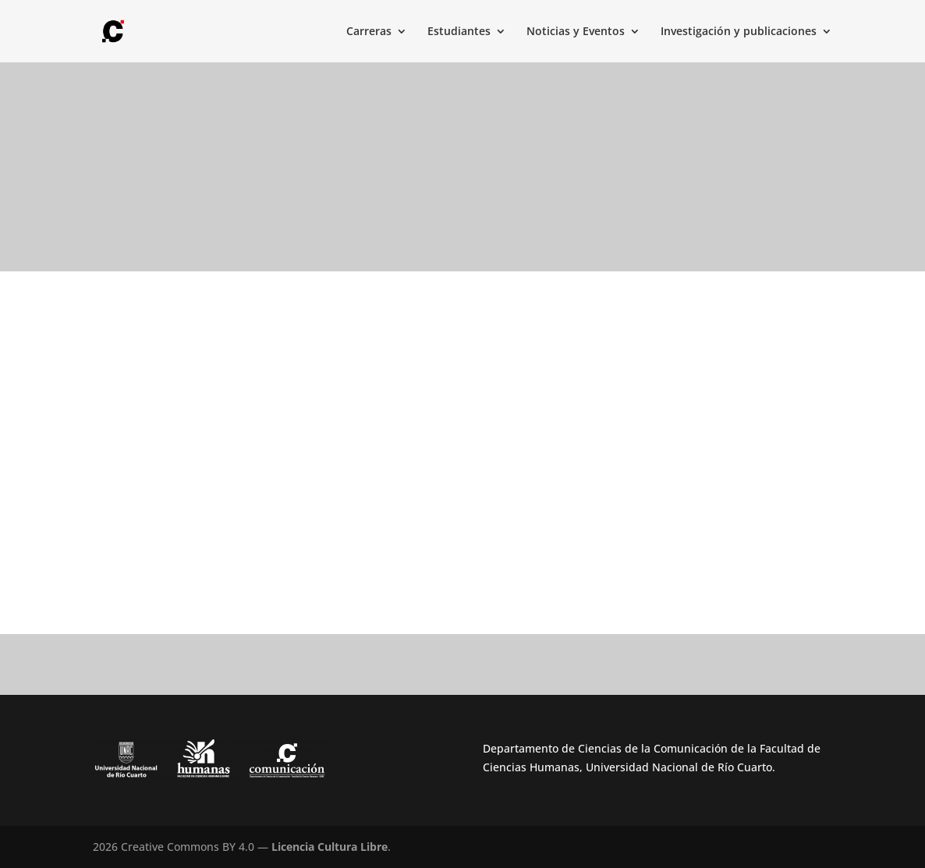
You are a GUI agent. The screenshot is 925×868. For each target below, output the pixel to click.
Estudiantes (459, 32)
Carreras (369, 32)
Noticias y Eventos (575, 32)
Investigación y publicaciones (739, 32)
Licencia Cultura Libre (329, 846)
